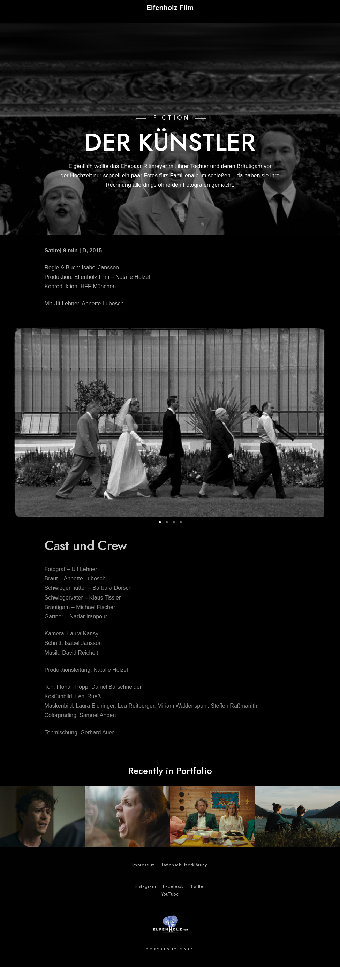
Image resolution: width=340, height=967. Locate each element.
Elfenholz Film (170, 8)
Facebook (173, 886)
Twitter (197, 886)
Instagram (145, 886)
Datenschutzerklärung (185, 865)
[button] (159, 522)
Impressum (143, 865)
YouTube (170, 894)
